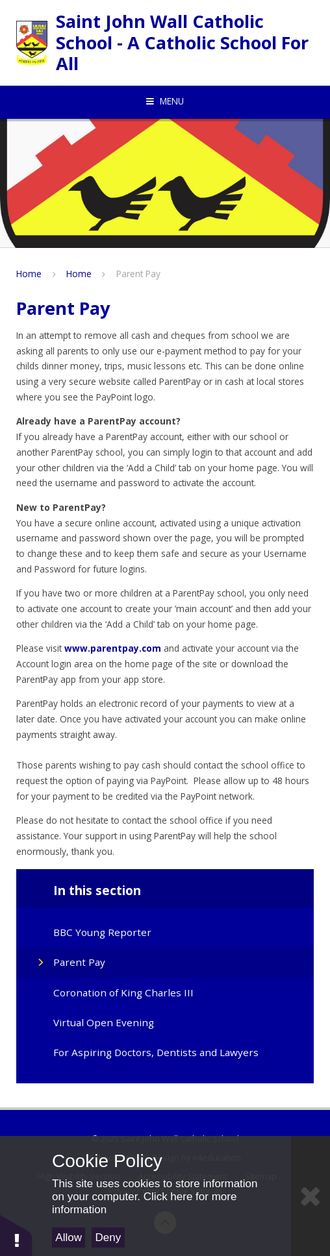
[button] (16, 1235)
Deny (108, 1237)
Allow (68, 1237)
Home (29, 273)
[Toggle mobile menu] (165, 101)
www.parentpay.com (112, 648)
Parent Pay (138, 273)
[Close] (310, 1196)
